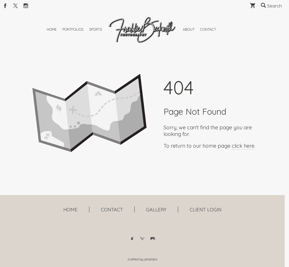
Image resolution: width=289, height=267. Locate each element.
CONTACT (112, 209)
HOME (70, 209)
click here (243, 159)
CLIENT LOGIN (205, 209)
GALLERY (156, 209)
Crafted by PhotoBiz (142, 259)
